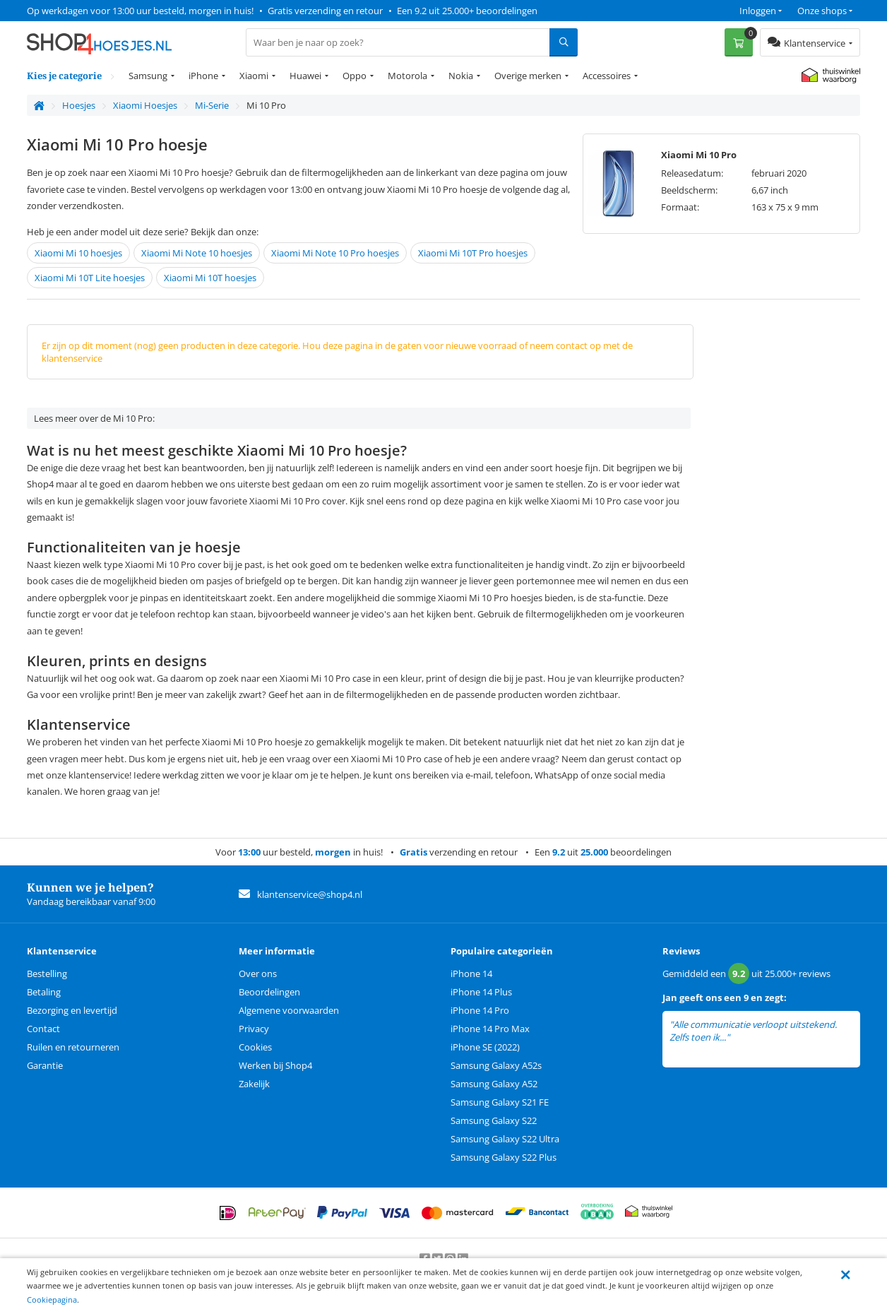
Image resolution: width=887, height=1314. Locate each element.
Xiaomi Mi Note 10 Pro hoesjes (335, 253)
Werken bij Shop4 (275, 1065)
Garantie (45, 1065)
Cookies (255, 1047)
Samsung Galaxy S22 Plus (503, 1157)
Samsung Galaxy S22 (494, 1120)
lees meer (751, 1037)
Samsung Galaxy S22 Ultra (505, 1138)
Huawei (305, 75)
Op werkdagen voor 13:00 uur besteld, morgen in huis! (140, 10)
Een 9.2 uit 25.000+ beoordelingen (467, 10)
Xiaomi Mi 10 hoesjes (78, 253)
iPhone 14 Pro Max (490, 1028)
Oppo (355, 75)
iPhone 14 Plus (481, 992)
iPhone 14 (471, 973)
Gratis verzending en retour (325, 10)
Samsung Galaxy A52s (496, 1065)
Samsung (148, 75)
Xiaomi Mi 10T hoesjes (210, 277)
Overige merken (527, 75)
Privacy (254, 1028)
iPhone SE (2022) (485, 1047)
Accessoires (607, 75)
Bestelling (47, 973)
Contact (43, 1028)
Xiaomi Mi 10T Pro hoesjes (473, 253)
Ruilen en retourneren (73, 1047)
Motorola (407, 75)
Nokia (460, 75)
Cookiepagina (52, 1299)
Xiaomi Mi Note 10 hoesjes (196, 253)
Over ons (258, 973)
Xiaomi (253, 75)
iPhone (203, 75)
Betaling (44, 992)
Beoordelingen (269, 992)
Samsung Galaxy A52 (494, 1083)
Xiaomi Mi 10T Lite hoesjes (90, 277)
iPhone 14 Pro (480, 1010)
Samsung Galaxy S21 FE (500, 1102)
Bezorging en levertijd (72, 1010)
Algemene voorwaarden (289, 1010)
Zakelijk (254, 1083)
